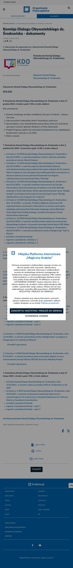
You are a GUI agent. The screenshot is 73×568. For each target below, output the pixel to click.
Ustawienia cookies (36, 316)
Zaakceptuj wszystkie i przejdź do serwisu (36, 311)
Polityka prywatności (50, 303)
